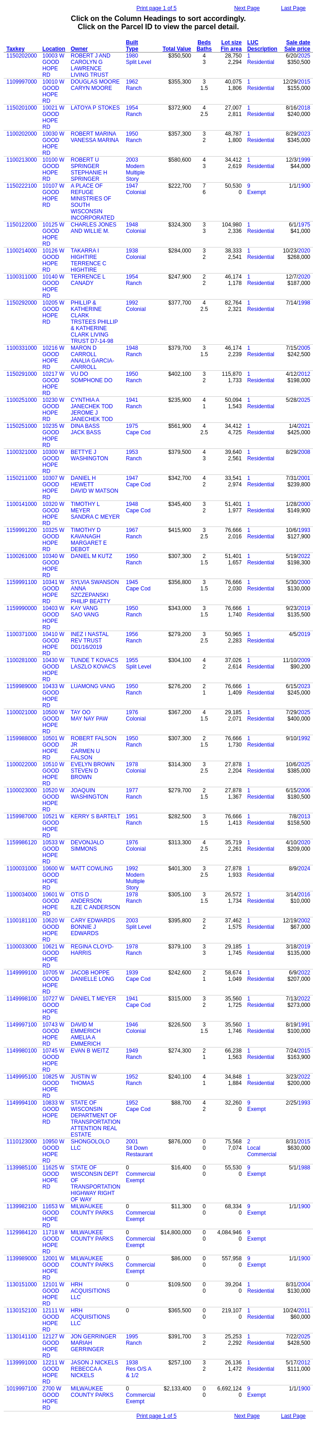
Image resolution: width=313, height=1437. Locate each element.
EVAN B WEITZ (90, 1050)
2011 (304, 1310)
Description (262, 49)
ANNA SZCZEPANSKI (89, 591)
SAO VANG (85, 614)
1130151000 (21, 1284)
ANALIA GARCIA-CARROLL (92, 364)
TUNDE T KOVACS (94, 660)
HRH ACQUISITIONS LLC (90, 1290)
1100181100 (21, 920)
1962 (132, 82)
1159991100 (21, 582)
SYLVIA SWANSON (95, 582)
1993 (304, 530)
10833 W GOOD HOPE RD (53, 1112)
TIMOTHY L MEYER (85, 507)
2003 (132, 160)
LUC (253, 42)
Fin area (231, 49)
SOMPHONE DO (91, 380)
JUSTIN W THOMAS (84, 1080)
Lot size (231, 42)
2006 (304, 790)
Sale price (297, 49)
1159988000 (21, 738)
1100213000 (21, 160)
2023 (304, 134)
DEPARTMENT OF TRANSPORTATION (96, 1118)
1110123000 (21, 1141)
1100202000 (21, 134)
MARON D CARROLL (84, 351)
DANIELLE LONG (92, 979)
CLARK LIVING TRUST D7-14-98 (92, 338)
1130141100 (21, 1336)
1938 (132, 250)
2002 (304, 920)
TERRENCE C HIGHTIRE (88, 266)
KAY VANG (84, 608)
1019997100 (21, 1388)
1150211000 (21, 478)
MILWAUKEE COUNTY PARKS (92, 1209)
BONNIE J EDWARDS (85, 930)
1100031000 (21, 868)
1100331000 (21, 348)
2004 (304, 1284)
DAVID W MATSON (94, 491)
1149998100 (21, 998)
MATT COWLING (92, 868)
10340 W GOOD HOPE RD (53, 566)
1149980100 (21, 1050)
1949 (132, 1050)
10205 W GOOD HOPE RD (53, 312)
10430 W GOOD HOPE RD (53, 670)
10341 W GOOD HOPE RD (53, 592)
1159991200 (21, 530)
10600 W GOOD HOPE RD (53, 878)
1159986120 (21, 842)
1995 (132, 1336)
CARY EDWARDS (93, 920)
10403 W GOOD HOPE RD (53, 618)
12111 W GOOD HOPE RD (53, 1320)
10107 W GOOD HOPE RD (53, 195)
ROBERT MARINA (94, 134)
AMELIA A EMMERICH (86, 1040)
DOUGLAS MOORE (95, 82)
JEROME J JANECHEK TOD (92, 416)
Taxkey (15, 49)
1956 (132, 634)
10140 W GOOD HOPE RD (53, 286)
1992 (132, 303)
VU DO (79, 374)
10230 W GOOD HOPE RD (53, 409)
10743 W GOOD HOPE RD (53, 1034)
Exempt (256, 192)
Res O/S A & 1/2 (138, 1372)
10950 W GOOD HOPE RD (53, 1151)
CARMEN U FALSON (85, 754)
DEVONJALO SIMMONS (87, 845)
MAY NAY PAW (89, 719)
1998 (304, 303)
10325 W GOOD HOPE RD (53, 540)
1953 (132, 452)
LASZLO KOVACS (93, 666)
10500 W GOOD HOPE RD (53, 722)
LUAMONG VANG (93, 686)
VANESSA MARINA (95, 140)
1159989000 (21, 686)
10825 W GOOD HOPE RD (53, 1086)
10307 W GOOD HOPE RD (53, 487)
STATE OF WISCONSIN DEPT (95, 1170)
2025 (304, 56)
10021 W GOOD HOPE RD (53, 117)
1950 (132, 134)
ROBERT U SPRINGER (85, 163)
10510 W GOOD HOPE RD (53, 774)
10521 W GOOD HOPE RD (53, 826)
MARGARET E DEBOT (89, 546)
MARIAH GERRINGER (87, 1346)
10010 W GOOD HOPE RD (53, 91)
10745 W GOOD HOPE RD (53, 1060)
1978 (132, 764)
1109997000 (21, 82)
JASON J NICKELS (94, 1362)
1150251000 (21, 426)
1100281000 (21, 660)
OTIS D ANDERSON (86, 897)
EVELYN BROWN (93, 764)
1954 (132, 108)
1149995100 (21, 1077)
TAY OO (80, 712)
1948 (132, 224)
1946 (132, 1024)
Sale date (298, 42)
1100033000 (21, 946)
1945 (132, 582)
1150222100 (21, 186)
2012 (304, 374)
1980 (132, 56)
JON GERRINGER (94, 1336)
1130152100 (21, 1310)
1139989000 (21, 1258)
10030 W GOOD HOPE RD (53, 143)
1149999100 (21, 972)
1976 (132, 712)
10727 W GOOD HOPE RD (53, 1008)
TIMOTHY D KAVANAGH (86, 533)
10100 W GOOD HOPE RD (53, 169)
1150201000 (21, 108)
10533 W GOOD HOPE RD (53, 852)
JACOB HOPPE (90, 972)
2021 (304, 426)
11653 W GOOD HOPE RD (53, 1216)
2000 (304, 504)
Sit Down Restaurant (139, 1151)
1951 (132, 816)
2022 (304, 556)
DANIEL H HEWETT (83, 481)
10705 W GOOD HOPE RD (53, 982)
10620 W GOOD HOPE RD (53, 930)
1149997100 (21, 1024)
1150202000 (21, 56)
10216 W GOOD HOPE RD (53, 357)
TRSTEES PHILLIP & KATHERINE (94, 325)
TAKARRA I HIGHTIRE (85, 253)
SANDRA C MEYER (95, 517)
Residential (260, 62)
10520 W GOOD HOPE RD (53, 800)
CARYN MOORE (91, 88)
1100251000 (21, 400)
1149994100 (21, 1103)
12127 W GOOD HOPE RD (53, 1346)
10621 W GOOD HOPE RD (53, 956)
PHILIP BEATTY (91, 601)
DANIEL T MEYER (93, 998)
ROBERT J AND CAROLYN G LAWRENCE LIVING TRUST (91, 65)
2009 (304, 660)
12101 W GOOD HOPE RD (53, 1294)
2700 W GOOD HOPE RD (51, 1398)
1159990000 (21, 608)
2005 (304, 348)
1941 (132, 400)
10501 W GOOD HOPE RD (53, 748)
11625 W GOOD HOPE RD (53, 1177)
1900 (304, 186)
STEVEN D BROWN (84, 774)
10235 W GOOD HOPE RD (53, 435)
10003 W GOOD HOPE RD (53, 65)
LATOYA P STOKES (95, 108)
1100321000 (21, 452)
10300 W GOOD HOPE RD (53, 461)
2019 (304, 608)
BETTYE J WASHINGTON (89, 455)
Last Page (293, 8)
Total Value (177, 49)
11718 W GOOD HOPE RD (53, 1242)
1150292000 (21, 303)
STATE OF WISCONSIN (86, 1106)
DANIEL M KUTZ (91, 556)
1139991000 (21, 1362)
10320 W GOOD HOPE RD (53, 513)
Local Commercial (261, 1151)
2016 (304, 894)
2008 (304, 452)
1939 (132, 972)
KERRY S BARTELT (96, 816)
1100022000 (21, 764)
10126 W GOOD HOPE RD (53, 260)
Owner (79, 49)
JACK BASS (86, 432)
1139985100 (21, 1167)
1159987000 (21, 816)
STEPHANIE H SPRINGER (89, 175)
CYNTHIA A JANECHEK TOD (92, 403)
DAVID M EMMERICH (86, 1027)
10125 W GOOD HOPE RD (53, 234)
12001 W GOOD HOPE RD (53, 1268)
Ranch (134, 88)
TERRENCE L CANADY (88, 280)
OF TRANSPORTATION (96, 1183)
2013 (304, 816)
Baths (204, 49)
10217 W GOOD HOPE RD (53, 383)
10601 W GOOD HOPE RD (53, 904)
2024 (304, 868)
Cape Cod (138, 432)
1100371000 (21, 634)
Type (132, 49)
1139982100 (21, 1206)
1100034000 (21, 894)
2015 (304, 82)
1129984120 (21, 1232)
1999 (304, 160)
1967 (132, 530)
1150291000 (21, 374)
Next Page (247, 8)
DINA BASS (85, 426)
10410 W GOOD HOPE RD (53, 644)
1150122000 (21, 224)
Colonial (135, 192)
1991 (304, 1024)
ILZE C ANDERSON (95, 907)
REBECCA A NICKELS (86, 1372)
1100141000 (21, 504)
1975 (304, 224)
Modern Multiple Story (135, 172)
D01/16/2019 (86, 647)
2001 (304, 478)
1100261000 (21, 556)
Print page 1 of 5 (156, 8)
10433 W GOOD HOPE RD (53, 696)
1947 (132, 186)
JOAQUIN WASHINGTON (89, 793)
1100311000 (21, 277)
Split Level (138, 62)
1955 (132, 660)
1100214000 (21, 250)
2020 (304, 250)
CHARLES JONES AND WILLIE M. (94, 227)
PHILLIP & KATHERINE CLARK (86, 309)
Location (53, 49)
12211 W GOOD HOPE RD (53, 1372)
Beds (204, 42)
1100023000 (21, 790)
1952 (132, 1077)
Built (132, 42)
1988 (304, 1167)
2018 (304, 108)
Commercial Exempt (140, 1177)
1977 (132, 790)
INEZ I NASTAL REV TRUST (90, 637)
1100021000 (21, 712)
